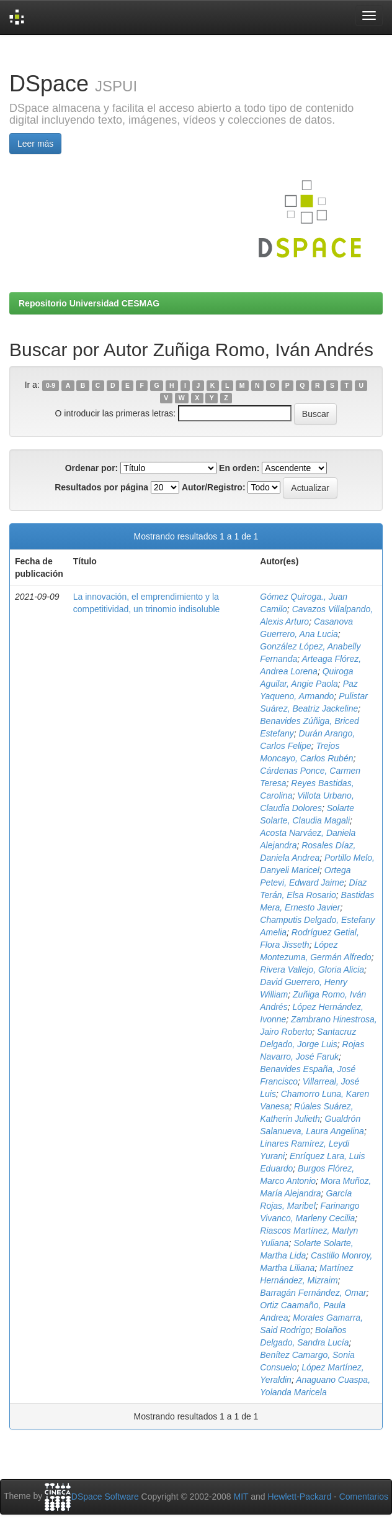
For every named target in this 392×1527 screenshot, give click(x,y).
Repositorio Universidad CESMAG (89, 303)
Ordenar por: (91, 468)
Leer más (35, 144)
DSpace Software (105, 1497)
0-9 (50, 385)
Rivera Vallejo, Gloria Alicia (312, 969)
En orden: (239, 468)
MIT (240, 1497)
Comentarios (363, 1497)
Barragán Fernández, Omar (313, 1293)
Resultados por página (101, 487)
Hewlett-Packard (299, 1497)
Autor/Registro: (214, 487)
